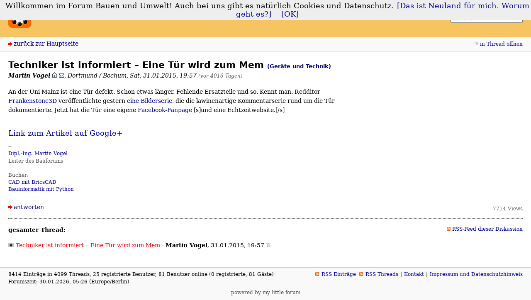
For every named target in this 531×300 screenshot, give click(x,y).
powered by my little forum (265, 292)
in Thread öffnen (501, 44)
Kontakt (414, 274)
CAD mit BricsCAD (32, 182)
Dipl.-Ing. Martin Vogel (38, 153)
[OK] (290, 14)
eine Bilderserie (149, 101)
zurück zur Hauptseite (46, 43)
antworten (29, 207)
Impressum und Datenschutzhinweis (476, 274)
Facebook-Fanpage (165, 110)
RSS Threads (381, 274)
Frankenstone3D (32, 101)
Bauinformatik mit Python (41, 189)
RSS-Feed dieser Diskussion (487, 229)
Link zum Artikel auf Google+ (65, 133)
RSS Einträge (339, 274)
